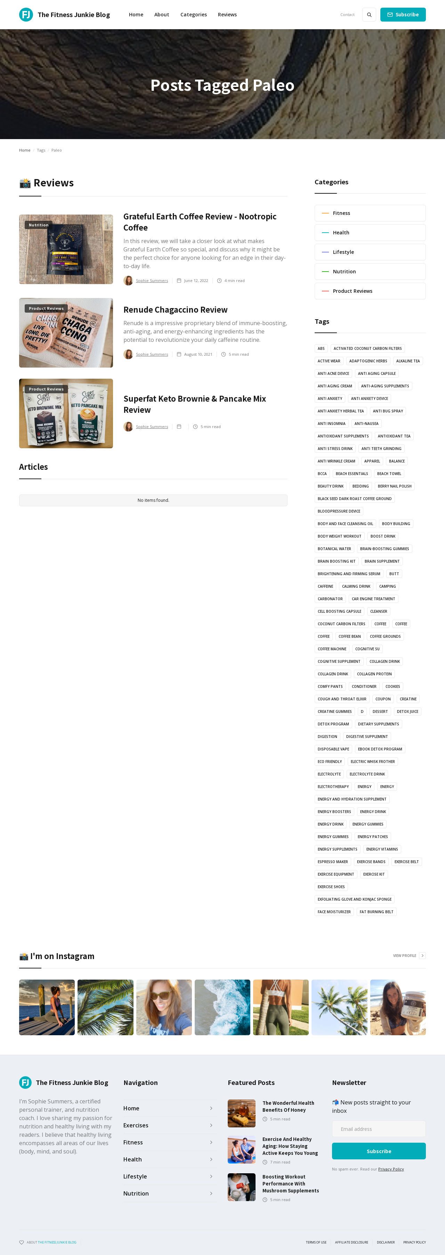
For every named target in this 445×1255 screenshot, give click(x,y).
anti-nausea (367, 423)
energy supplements (337, 849)
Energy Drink (330, 824)
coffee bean (350, 636)
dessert (380, 711)
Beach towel (389, 473)
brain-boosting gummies (384, 548)
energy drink (373, 811)
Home (136, 14)
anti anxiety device (369, 398)
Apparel (372, 461)
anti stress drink (335, 448)
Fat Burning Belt (377, 911)
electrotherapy (333, 786)
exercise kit (374, 874)
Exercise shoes (331, 886)
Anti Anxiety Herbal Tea (341, 411)
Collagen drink (385, 661)
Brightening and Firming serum (349, 573)
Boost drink (383, 536)
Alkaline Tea (408, 361)
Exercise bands (371, 861)
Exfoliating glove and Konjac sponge (354, 899)
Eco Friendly (330, 761)
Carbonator (330, 598)
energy (364, 786)
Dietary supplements (378, 724)
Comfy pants (330, 686)
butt (394, 573)
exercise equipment (336, 874)
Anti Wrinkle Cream (336, 461)
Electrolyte (329, 774)
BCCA (322, 473)
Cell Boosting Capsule (339, 611)
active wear (329, 361)
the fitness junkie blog (57, 1242)
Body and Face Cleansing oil (345, 523)
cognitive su (367, 648)
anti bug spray (388, 411)
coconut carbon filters (341, 623)
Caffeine (325, 586)
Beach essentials (352, 473)
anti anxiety (330, 398)
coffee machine (332, 648)
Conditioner (364, 686)
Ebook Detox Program (380, 749)
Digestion (327, 736)
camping (387, 586)
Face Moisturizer (334, 911)
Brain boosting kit (337, 561)
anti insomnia (332, 423)
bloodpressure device (339, 511)
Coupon (383, 699)
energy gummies (368, 824)
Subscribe (407, 14)
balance (397, 461)
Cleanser (378, 611)
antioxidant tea (394, 436)
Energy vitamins (382, 849)
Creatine (408, 699)
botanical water (334, 548)
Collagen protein (374, 673)
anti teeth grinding (382, 448)
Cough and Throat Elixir (342, 699)
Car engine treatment (373, 598)
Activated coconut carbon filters (368, 348)
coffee (380, 623)
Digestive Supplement (367, 736)
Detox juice (407, 711)
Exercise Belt (407, 861)
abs (321, 348)
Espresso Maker (333, 861)
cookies (393, 686)
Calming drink (356, 586)
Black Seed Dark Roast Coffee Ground (355, 498)
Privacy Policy (391, 1169)
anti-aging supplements (385, 386)
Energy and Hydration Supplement (352, 799)
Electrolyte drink (367, 774)
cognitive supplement (339, 661)
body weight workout (340, 536)
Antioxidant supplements (343, 436)
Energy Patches (373, 836)
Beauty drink (330, 486)
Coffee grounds (385, 636)
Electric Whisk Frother (373, 761)
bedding (361, 486)
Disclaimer (386, 1242)
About (161, 14)
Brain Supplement (382, 561)
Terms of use (316, 1242)
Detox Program (333, 724)
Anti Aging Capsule (377, 373)
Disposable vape (333, 749)
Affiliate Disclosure (351, 1242)
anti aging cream (335, 386)
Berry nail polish (395, 486)
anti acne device (333, 373)
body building (396, 523)
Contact (347, 14)
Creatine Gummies (335, 711)
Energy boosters (334, 811)
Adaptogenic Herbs (368, 361)
